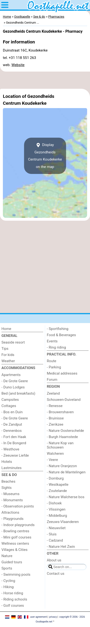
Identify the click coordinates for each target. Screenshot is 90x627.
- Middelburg (57, 515)
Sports (6, 568)
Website (18, 65)
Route (51, 361)
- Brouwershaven (60, 412)
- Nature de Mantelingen (66, 472)
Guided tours (11, 562)
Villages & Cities (14, 550)
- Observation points (17, 506)
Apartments (11, 375)
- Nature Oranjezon (62, 466)
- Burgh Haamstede (62, 437)
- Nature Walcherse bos (65, 497)
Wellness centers (15, 543)
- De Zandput (11, 424)
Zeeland (53, 393)
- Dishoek (54, 503)
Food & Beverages (61, 335)
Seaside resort (13, 342)
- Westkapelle (57, 484)
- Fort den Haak (13, 437)
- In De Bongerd (13, 443)
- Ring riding (56, 347)
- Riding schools (14, 599)
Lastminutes (11, 468)
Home (6, 329)
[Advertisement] (45, 80)
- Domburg (55, 478)
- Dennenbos (11, 430)
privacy (53, 617)
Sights (6, 488)
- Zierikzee (55, 424)
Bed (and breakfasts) (18, 393)
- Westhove (10, 449)
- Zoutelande (57, 491)
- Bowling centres (15, 531)
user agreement (38, 617)
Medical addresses (62, 373)
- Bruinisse (55, 418)
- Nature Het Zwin (61, 546)
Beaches (8, 481)
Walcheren (55, 453)
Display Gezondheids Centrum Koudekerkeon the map (45, 156)
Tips (4, 348)
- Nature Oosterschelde (65, 430)
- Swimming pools (15, 574)
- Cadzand (55, 540)
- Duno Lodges (13, 387)
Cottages (8, 406)
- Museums (10, 494)
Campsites (10, 399)
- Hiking (7, 587)
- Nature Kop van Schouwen (60, 445)
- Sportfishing (57, 329)
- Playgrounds (12, 519)
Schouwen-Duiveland (64, 399)
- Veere (52, 460)
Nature (6, 556)
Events (52, 341)
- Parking (54, 367)
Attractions (10, 512)
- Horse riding (12, 593)
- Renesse (55, 406)
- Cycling (8, 581)
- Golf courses (12, 605)
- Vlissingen (56, 509)
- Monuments (12, 500)
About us (54, 560)
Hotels (6, 462)
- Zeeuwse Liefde (15, 455)
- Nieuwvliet (56, 528)
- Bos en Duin (12, 412)
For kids (7, 355)
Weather (8, 361)
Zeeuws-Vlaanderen (63, 522)
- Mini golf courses (16, 537)
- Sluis (52, 534)
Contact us (55, 573)
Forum (52, 379)
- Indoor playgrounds (18, 525)
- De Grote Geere (14, 381)
